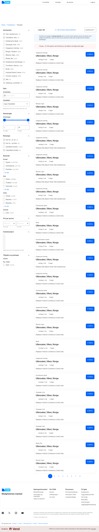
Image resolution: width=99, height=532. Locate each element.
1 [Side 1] (50, 476)
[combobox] (16, 95)
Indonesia (11, 186)
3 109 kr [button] (90, 258)
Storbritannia (13, 166)
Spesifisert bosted (14, 147)
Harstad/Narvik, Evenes (15, 72)
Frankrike (12, 169)
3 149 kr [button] (90, 377)
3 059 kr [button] (90, 139)
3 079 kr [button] (90, 156)
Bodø (10, 69)
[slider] (4, 120)
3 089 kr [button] (90, 207)
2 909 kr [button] (90, 54)
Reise (3, 25)
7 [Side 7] (75, 476)
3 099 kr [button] (90, 224)
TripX (10, 265)
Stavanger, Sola (13, 45)
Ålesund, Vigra (12, 55)
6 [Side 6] (71, 476)
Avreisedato (6, 92)
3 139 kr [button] (90, 343)
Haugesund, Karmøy (14, 48)
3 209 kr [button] (90, 411)
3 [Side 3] (58, 476)
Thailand (11, 183)
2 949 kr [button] (90, 88)
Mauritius (11, 203)
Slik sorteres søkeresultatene (66, 30)
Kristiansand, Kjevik (14, 41)
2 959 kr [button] (90, 122)
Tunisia (10, 196)
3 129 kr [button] (90, 275)
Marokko (11, 199)
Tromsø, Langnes (13, 76)
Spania (12, 162)
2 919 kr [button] (90, 71)
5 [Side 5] (67, 476)
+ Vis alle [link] (6, 173)
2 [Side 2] (54, 476)
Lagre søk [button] (40, 30)
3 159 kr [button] (90, 394)
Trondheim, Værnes (14, 65)
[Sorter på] (90, 30)
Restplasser (11, 25)
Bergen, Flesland (13, 51)
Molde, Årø (11, 58)
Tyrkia (11, 179)
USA (10, 213)
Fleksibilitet (6, 100)
